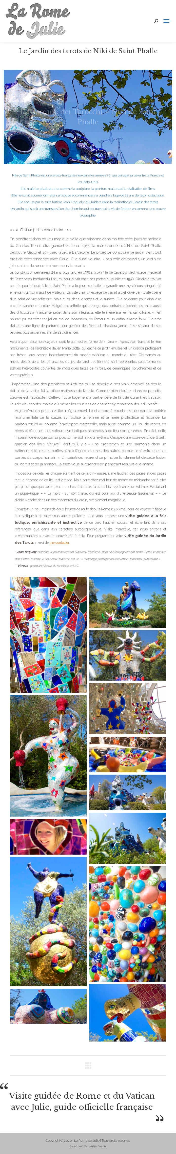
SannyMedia (97, 1146)
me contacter (59, 542)
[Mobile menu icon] (167, 21)
